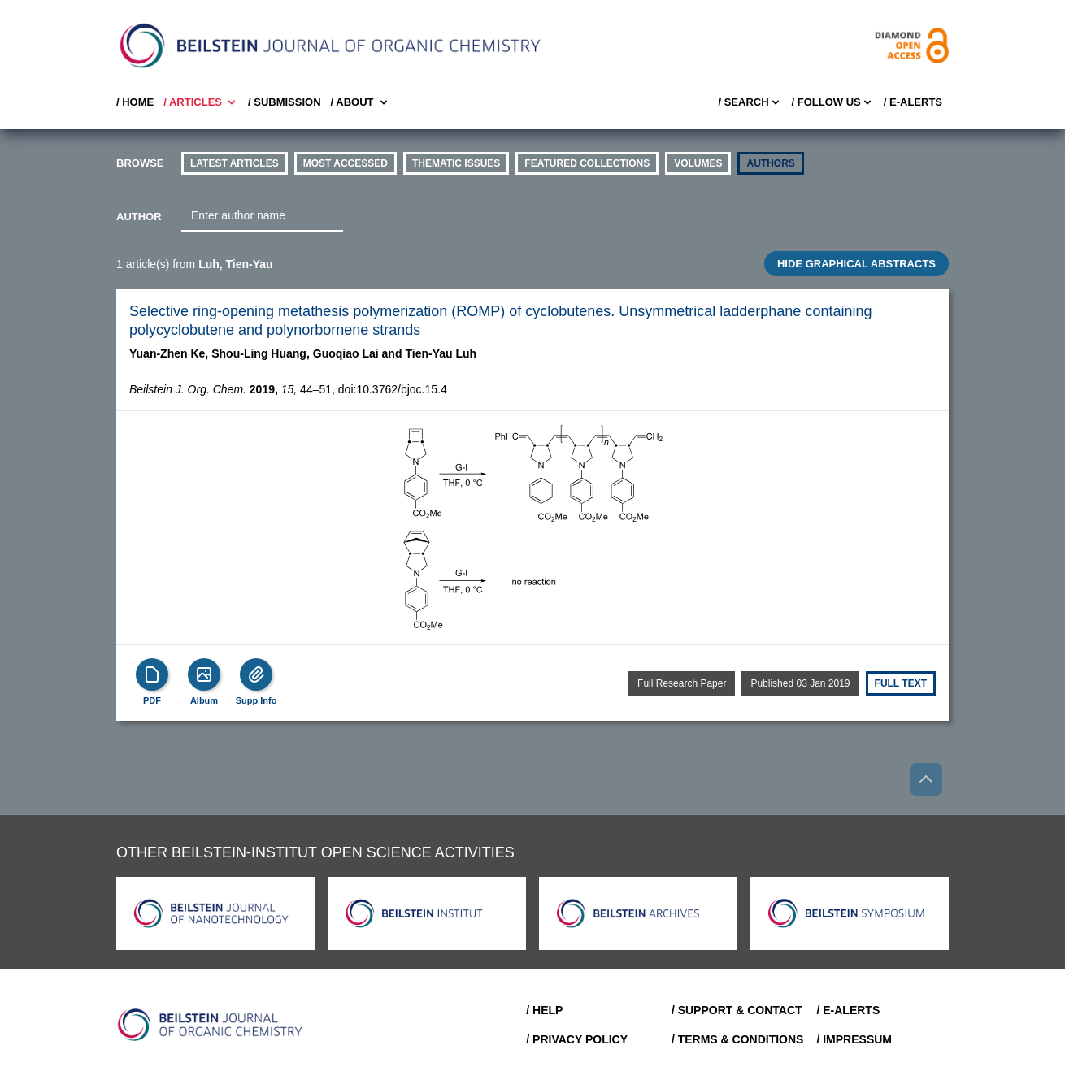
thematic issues (456, 163)
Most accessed (345, 163)
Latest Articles (234, 163)
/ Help (544, 1010)
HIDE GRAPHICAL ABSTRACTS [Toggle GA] (856, 264)
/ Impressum (854, 1039)
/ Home (135, 102)
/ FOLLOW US (833, 102)
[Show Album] (204, 674)
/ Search (749, 102)
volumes (698, 163)
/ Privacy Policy (577, 1039)
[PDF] (152, 674)
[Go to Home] (210, 1024)
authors (770, 163)
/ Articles (200, 102)
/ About (360, 102)
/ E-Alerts (913, 102)
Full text (901, 683)
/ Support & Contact (737, 1010)
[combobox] (262, 216)
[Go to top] (926, 779)
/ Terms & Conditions (738, 1039)
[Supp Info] (256, 674)
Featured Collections (587, 163)
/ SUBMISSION (284, 102)
